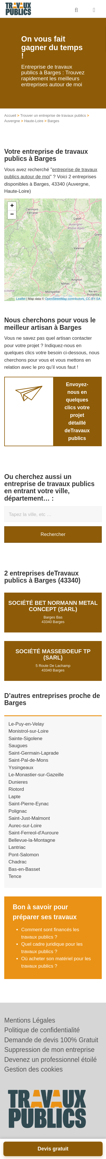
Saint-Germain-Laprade (33, 753)
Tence (14, 876)
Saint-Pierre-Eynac (28, 803)
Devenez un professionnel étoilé (50, 1059)
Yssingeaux (20, 767)
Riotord (16, 789)
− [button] (12, 214)
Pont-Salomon (23, 854)
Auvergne (12, 121)
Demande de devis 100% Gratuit (51, 1040)
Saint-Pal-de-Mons (28, 760)
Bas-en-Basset (24, 869)
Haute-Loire (33, 121)
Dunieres (18, 782)
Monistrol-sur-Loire (28, 731)
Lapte (14, 796)
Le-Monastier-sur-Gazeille (36, 774)
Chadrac (17, 862)
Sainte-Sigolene (25, 738)
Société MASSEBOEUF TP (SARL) (53, 654)
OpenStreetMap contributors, (65, 298)
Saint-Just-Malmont (29, 818)
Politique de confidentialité (42, 1030)
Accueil (10, 115)
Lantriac (16, 847)
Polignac (17, 811)
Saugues (17, 745)
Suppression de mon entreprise (49, 1049)
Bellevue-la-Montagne (31, 840)
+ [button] (12, 206)
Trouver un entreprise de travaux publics (53, 115)
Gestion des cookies (33, 1069)
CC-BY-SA (93, 298)
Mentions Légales (29, 1020)
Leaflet (20, 298)
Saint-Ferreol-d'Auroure (33, 833)
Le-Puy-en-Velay (26, 724)
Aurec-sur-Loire (25, 825)
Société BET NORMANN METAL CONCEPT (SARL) (53, 606)
